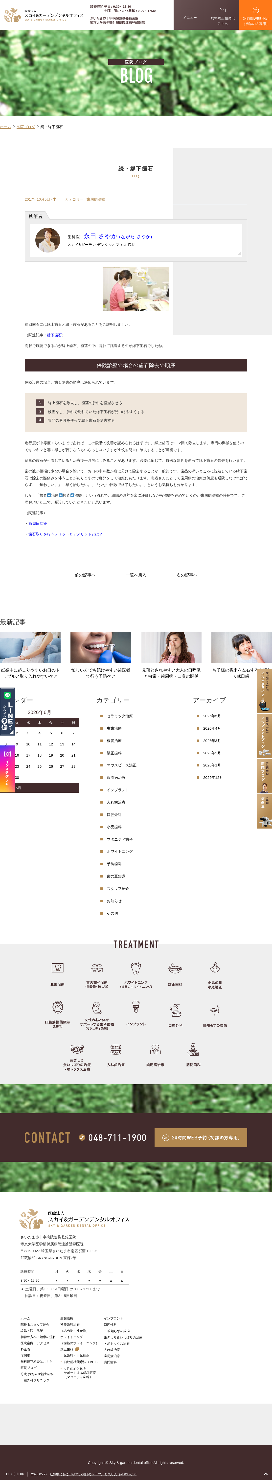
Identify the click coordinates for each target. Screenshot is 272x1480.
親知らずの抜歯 (118, 1331)
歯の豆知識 (116, 876)
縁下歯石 (54, 335)
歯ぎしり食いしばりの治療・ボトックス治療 (123, 1340)
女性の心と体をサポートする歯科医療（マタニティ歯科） (80, 1373)
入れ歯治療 (116, 802)
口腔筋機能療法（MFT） (81, 1362)
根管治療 (114, 741)
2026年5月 (212, 716)
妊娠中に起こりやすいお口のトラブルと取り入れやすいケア (93, 1474)
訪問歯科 (110, 1362)
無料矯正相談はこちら (223, 16)
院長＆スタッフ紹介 (35, 1324)
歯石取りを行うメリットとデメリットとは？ (65, 534)
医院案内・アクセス (35, 1343)
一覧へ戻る (136, 575)
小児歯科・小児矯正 (74, 1355)
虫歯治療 (114, 728)
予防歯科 (114, 864)
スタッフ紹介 (118, 888)
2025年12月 (213, 777)
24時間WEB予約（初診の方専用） (256, 16)
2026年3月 (212, 741)
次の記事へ (187, 575)
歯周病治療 (96, 199)
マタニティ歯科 (120, 839)
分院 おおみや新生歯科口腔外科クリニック (37, 1377)
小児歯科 (114, 827)
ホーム (25, 1318)
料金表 (25, 1349)
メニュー (190, 14)
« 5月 (17, 788)
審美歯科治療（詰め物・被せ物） (74, 1328)
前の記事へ (85, 575)
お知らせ (114, 901)
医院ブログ (29, 1368)
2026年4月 (212, 728)
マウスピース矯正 (121, 765)
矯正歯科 (114, 753)
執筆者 (36, 216)
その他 (112, 913)
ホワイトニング (120, 851)
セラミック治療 (120, 716)
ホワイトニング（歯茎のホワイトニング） (79, 1340)
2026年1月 (212, 765)
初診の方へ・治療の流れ (38, 1337)
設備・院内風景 (32, 1331)
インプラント (118, 790)
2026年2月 (212, 753)
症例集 (25, 1355)
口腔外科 (114, 814)
